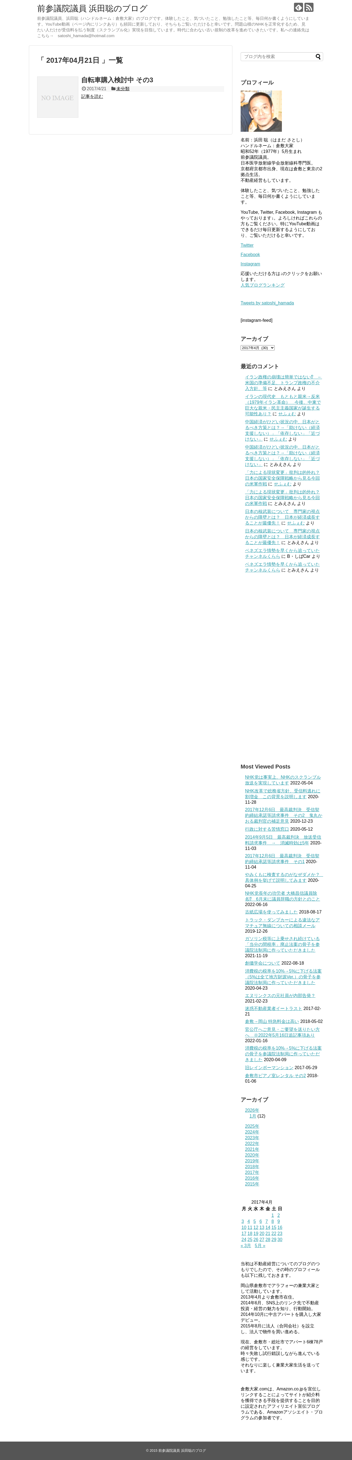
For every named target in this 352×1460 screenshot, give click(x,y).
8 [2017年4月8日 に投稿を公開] (272, 1221)
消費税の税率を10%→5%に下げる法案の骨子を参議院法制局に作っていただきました (283, 1054)
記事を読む (92, 96)
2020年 (252, 1155)
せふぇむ (287, 413)
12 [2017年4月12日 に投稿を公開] (256, 1227)
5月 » (260, 1245)
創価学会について (262, 963)
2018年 (252, 1166)
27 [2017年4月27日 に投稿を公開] (261, 1239)
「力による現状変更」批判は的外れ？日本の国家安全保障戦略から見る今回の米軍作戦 (282, 478)
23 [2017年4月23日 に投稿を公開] (279, 1233)
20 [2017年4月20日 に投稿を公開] (261, 1233)
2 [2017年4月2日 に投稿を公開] (278, 1215)
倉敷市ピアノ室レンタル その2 (275, 1075)
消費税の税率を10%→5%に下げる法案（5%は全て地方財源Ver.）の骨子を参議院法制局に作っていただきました (283, 977)
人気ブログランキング (263, 285)
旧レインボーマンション (269, 1067)
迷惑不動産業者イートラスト (273, 1008)
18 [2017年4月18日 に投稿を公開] (250, 1233)
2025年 (252, 1126)
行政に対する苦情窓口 (267, 829)
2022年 (252, 1143)
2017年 (252, 1172)
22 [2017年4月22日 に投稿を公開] (273, 1233)
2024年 (252, 1132)
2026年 (252, 1110)
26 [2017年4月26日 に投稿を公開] (256, 1239)
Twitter (247, 245)
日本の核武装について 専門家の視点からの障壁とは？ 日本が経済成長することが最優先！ (282, 517)
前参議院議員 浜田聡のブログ (92, 8)
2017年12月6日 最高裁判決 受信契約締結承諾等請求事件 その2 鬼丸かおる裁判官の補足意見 (283, 815)
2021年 (252, 1149)
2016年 (252, 1178)
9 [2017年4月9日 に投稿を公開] (278, 1221)
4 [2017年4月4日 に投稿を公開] (249, 1221)
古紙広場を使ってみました (271, 912)
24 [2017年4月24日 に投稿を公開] (243, 1239)
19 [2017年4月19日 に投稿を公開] (256, 1233)
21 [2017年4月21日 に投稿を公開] (267, 1233)
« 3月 (246, 1245)
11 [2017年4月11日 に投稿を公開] (250, 1227)
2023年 (252, 1137)
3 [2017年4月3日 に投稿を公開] (242, 1221)
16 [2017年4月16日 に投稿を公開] (279, 1227)
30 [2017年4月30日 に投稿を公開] (279, 1239)
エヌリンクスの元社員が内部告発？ (280, 995)
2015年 (252, 1184)
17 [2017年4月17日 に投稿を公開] (243, 1233)
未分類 (123, 88)
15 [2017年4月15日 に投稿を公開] (273, 1227)
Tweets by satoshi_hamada (267, 303)
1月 (252, 1116)
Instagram (250, 264)
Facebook (250, 254)
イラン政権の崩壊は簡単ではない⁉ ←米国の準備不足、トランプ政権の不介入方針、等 (283, 383)
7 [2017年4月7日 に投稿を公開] (266, 1221)
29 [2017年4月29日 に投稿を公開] (273, 1239)
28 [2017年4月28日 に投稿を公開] (267, 1239)
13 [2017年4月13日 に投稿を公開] (261, 1227)
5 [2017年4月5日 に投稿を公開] (255, 1221)
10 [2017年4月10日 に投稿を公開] (243, 1227)
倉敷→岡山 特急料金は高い (272, 1021)
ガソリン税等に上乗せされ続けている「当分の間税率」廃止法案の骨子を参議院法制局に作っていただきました (282, 944)
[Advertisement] (282, 668)
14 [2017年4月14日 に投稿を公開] (267, 1227)
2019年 (252, 1161)
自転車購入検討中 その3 (117, 80)
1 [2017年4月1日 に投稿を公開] (272, 1215)
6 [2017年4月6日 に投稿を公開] (260, 1221)
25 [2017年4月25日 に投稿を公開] (250, 1239)
